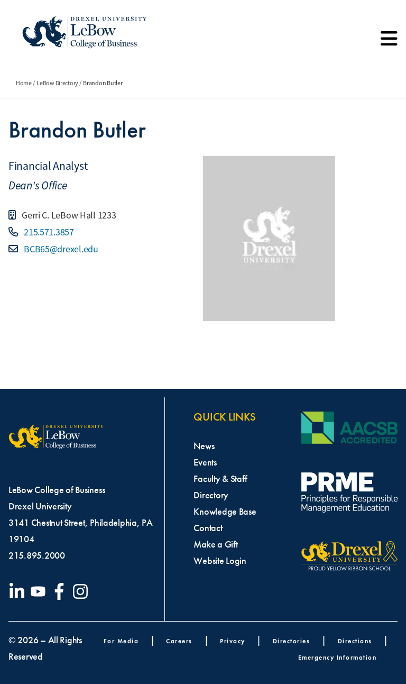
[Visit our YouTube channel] (40, 591)
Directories (291, 641)
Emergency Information (337, 657)
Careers (179, 641)
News (203, 446)
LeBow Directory (57, 83)
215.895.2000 (36, 555)
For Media (121, 641)
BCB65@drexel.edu (60, 249)
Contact (207, 528)
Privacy (232, 641)
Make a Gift (215, 544)
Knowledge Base (224, 511)
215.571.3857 (48, 232)
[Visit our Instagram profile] (82, 591)
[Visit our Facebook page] (61, 591)
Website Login (219, 561)
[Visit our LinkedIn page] (19, 591)
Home (24, 83)
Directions (355, 641)
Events (204, 462)
